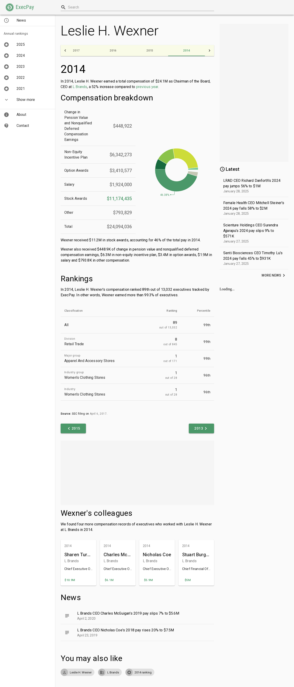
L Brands (80, 87)
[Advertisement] (137, 473)
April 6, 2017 (98, 413)
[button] (20, 7)
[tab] (76, 50)
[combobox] (137, 7)
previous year (147, 87)
